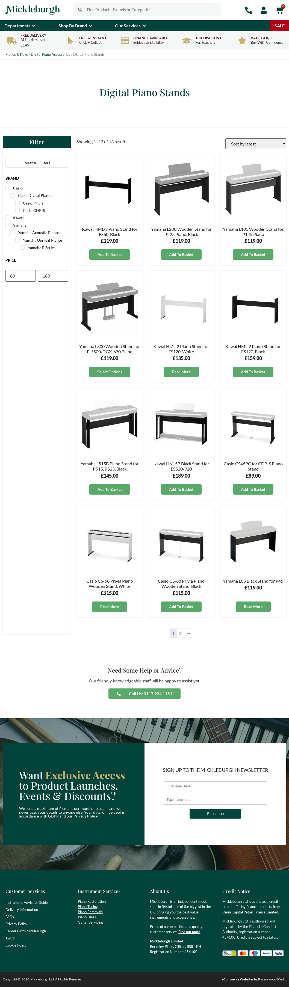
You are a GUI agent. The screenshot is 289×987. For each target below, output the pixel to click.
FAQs (9, 917)
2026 (25, 979)
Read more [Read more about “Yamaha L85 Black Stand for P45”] (253, 606)
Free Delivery (33, 35)
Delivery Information (21, 909)
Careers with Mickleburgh (25, 931)
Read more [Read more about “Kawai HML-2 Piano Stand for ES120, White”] (181, 371)
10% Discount (208, 38)
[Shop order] (255, 143)
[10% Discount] (186, 40)
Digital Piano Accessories (50, 54)
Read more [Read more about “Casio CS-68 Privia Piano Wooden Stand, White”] (109, 606)
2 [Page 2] (180, 633)
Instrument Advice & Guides (27, 902)
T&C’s (10, 938)
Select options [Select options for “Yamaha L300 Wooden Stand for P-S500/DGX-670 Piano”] (109, 371)
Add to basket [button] (110, 254)
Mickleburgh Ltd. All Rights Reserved (56, 979)
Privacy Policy (85, 816)
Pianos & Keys (16, 54)
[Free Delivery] (12, 40)
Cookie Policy (15, 945)
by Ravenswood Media (254, 979)
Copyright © (11, 979)
